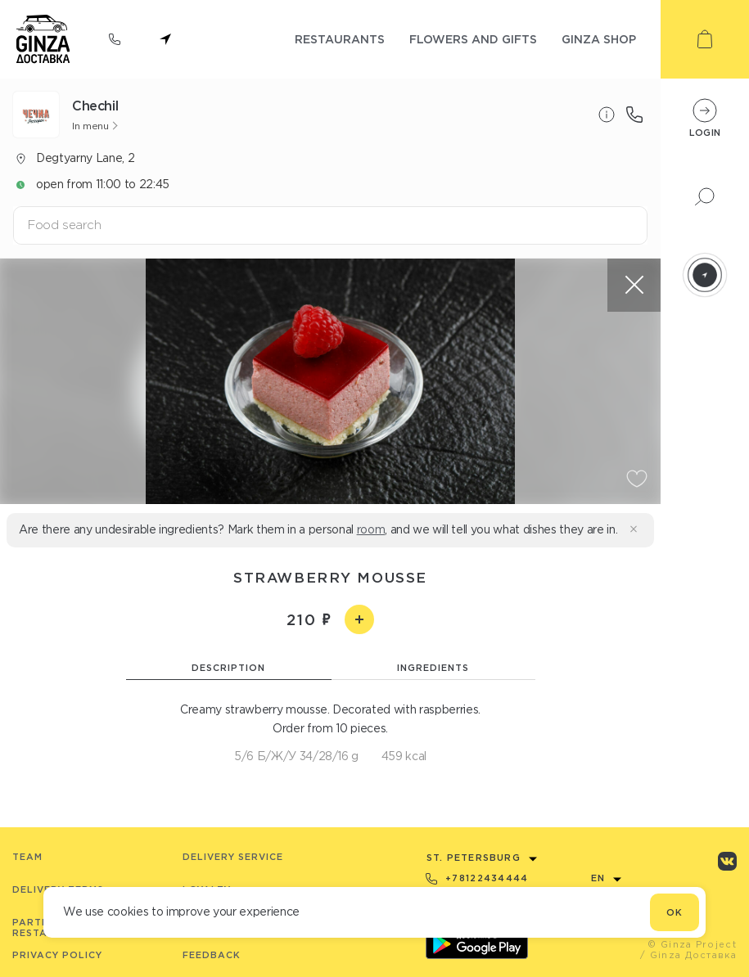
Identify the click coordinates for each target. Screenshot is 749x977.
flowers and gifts (473, 39)
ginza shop (599, 39)
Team (27, 857)
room (371, 529)
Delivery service (233, 857)
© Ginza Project (692, 944)
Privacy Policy (57, 955)
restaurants (340, 39)
